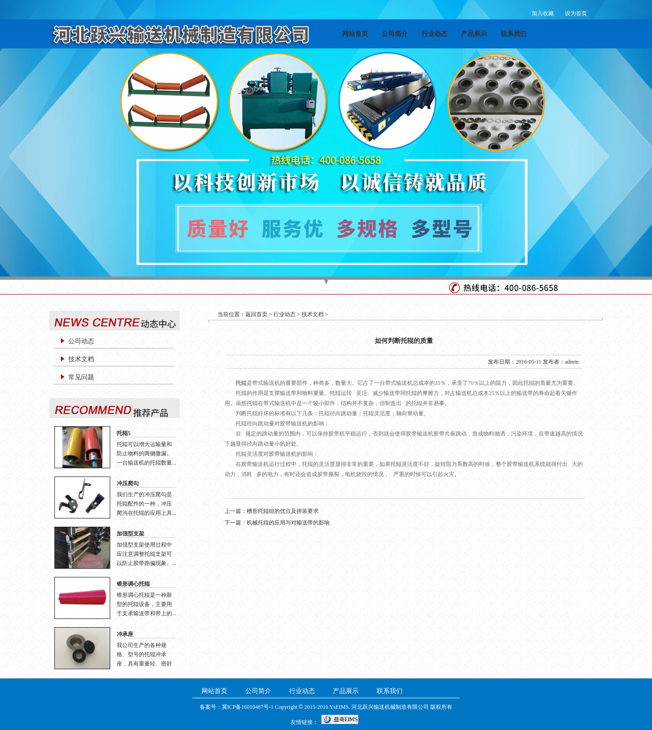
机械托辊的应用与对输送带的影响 (288, 522)
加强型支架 (130, 533)
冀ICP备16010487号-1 (248, 707)
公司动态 (81, 341)
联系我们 (514, 33)
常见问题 (81, 377)
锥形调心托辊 (133, 584)
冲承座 (125, 634)
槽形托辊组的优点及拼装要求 (283, 511)
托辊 (241, 383)
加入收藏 (543, 13)
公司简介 (395, 33)
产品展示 (474, 33)
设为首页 (576, 13)
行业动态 (434, 33)
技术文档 (81, 359)
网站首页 (355, 33)
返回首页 (256, 314)
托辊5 (123, 433)
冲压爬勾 (128, 483)
